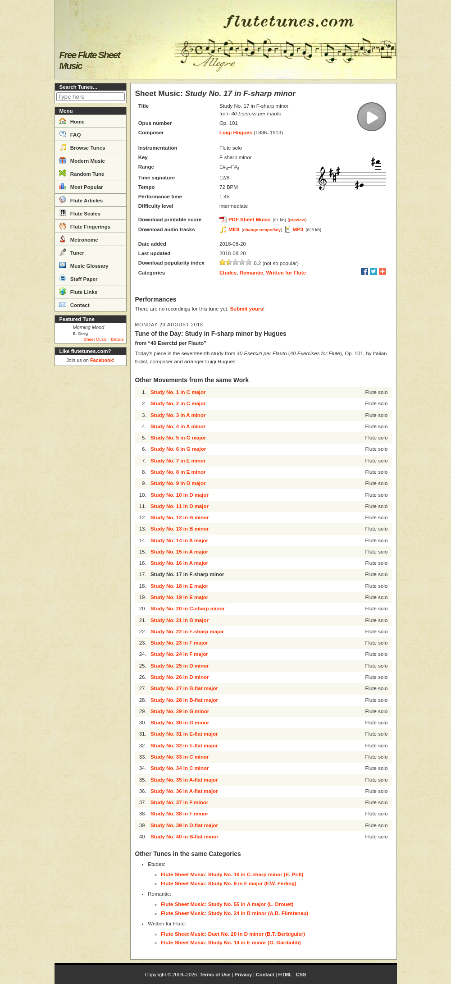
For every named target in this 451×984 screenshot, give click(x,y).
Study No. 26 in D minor (179, 677)
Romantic (251, 272)
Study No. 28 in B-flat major (184, 700)
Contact (74, 304)
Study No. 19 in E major (179, 597)
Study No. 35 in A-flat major (184, 780)
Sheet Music (95, 339)
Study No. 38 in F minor (179, 813)
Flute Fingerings (85, 225)
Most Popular (81, 186)
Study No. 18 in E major (179, 586)
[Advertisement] (91, 505)
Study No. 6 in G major (178, 449)
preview (297, 219)
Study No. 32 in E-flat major (184, 745)
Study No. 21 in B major (179, 620)
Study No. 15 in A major (179, 551)
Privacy (243, 974)
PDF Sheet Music (249, 219)
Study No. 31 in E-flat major (184, 734)
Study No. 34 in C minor (179, 768)
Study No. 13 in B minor (179, 528)
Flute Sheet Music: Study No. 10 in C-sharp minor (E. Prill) (232, 874)
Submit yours (246, 308)
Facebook (101, 360)
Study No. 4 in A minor (177, 426)
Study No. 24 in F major (179, 654)
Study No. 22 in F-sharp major (187, 631)
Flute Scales (79, 212)
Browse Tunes (82, 147)
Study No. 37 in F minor (179, 802)
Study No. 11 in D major (179, 506)
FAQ (70, 133)
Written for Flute (286, 272)
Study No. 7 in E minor (178, 460)
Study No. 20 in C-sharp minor (187, 608)
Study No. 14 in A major (179, 540)
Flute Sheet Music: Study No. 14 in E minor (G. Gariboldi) (231, 942)
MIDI (233, 229)
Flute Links (78, 291)
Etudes (228, 272)
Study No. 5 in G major (178, 437)
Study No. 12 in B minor (179, 517)
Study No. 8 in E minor (178, 472)
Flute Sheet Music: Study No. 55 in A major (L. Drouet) (227, 904)
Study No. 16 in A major (179, 563)
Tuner (71, 252)
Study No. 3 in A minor (177, 415)
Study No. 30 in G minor (179, 722)
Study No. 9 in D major (178, 483)
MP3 (298, 229)
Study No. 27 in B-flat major (184, 688)
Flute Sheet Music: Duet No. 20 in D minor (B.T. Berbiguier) (233, 934)
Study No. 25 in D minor (179, 665)
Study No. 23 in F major (179, 642)
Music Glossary (84, 265)
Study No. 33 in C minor (179, 757)
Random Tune (82, 173)
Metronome (78, 239)
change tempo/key (262, 229)
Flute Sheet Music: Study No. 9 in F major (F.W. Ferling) (228, 883)
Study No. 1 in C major (178, 392)
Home (72, 120)
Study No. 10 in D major (179, 495)
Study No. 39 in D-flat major (184, 825)
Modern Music (82, 160)
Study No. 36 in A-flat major (184, 791)
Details (117, 339)
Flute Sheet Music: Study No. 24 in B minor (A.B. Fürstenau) (234, 913)
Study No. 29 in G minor (179, 711)
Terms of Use (215, 974)
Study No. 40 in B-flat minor (184, 836)
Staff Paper (78, 278)
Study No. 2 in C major (178, 403)
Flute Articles (81, 199)
